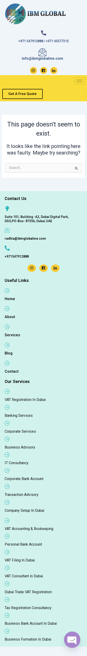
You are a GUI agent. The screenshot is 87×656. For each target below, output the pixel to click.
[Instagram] (33, 70)
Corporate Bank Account (24, 479)
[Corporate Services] (7, 423)
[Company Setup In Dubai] (7, 502)
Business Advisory (20, 447)
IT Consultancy (17, 463)
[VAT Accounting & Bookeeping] (7, 520)
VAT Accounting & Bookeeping (29, 528)
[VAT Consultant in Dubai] (7, 567)
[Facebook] (43, 70)
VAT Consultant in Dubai (24, 576)
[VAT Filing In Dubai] (7, 551)
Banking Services (19, 415)
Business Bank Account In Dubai (31, 623)
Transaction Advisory (22, 494)
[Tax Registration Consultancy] (7, 599)
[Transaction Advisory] (7, 486)
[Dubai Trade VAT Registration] (7, 583)
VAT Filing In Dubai (20, 560)
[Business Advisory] (7, 439)
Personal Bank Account (23, 544)
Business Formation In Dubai (28, 639)
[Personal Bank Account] (7, 536)
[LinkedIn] (53, 70)
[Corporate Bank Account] (7, 470)
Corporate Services (20, 431)
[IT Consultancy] (7, 454)
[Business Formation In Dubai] (7, 631)
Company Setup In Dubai (24, 510)
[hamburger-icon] (79, 80)
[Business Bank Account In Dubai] (7, 615)
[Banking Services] (7, 407)
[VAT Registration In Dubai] (7, 391)
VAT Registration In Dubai (25, 399)
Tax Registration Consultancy (28, 608)
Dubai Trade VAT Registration (28, 592)
